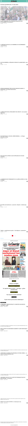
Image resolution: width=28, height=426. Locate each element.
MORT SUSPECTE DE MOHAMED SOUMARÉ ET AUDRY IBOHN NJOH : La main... (14, 329)
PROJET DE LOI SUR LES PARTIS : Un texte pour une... (10, 401)
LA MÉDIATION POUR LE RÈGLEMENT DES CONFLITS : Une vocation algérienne (13, 112)
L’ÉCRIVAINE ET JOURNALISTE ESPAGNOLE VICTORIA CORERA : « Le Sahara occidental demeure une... (13, 354)
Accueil (1, 3)
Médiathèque (2, 238)
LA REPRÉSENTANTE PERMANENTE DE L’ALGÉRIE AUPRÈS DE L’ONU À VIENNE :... (13, 180)
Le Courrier (1, 23)
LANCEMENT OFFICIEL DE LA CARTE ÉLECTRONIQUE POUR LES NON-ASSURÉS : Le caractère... (12, 378)
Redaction (1, 306)
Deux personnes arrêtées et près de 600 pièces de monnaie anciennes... (12, 156)
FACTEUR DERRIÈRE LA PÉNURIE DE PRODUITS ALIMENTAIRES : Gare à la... (14, 63)
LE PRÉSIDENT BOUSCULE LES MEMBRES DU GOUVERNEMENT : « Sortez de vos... (13, 45)
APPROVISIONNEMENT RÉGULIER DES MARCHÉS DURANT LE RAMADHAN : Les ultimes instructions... (12, 89)
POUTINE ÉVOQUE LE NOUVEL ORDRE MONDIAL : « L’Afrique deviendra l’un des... (12, 137)
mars (4, 3)
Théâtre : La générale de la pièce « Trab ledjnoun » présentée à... (13, 230)
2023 (3, 3)
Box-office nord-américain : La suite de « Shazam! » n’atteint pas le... (13, 205)
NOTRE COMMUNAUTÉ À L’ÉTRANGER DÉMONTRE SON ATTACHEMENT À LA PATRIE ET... (11, 22)
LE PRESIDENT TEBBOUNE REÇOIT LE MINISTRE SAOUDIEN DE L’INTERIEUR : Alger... (12, 305)
